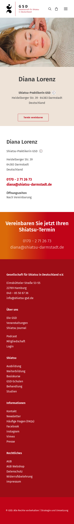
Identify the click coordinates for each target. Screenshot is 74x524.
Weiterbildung (15, 371)
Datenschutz (14, 471)
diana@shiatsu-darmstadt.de (29, 184)
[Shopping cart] (54, 8)
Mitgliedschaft (15, 341)
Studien (11, 391)
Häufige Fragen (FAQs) (20, 421)
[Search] (48, 8)
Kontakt (11, 411)
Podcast (11, 336)
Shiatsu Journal (16, 328)
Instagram (12, 431)
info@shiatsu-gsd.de (19, 298)
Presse (10, 441)
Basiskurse (13, 376)
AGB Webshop (15, 466)
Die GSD (11, 318)
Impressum (13, 481)
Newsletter (13, 416)
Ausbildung (13, 366)
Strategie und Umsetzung (54, 510)
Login (10, 346)
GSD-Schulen (14, 381)
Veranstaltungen (17, 323)
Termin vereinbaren (33, 117)
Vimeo (10, 436)
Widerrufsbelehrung (19, 476)
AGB (9, 461)
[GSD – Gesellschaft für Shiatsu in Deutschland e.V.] (22, 9)
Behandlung (14, 386)
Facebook (12, 426)
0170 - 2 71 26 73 (19, 179)
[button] (65, 9)
